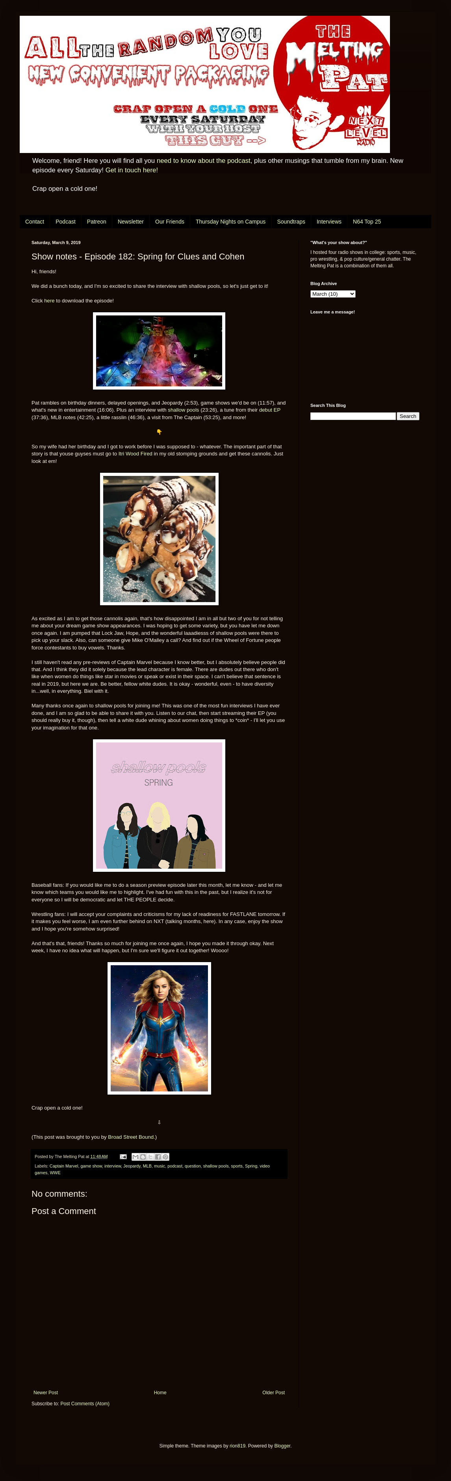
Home (160, 1392)
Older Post (273, 1392)
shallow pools (183, 410)
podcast (174, 1166)
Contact (34, 221)
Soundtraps (291, 221)
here (49, 301)
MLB (147, 1166)
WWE (55, 1172)
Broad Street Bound (131, 1137)
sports (237, 1166)
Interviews (329, 221)
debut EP (269, 410)
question (193, 1166)
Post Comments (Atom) (85, 1403)
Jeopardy (132, 1166)
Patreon (96, 221)
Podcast (66, 221)
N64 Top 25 (367, 221)
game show (91, 1166)
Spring (251, 1166)
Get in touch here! (132, 170)
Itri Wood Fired (135, 454)
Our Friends (169, 221)
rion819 (237, 1446)
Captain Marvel (64, 1166)
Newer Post (45, 1392)
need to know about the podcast (204, 160)
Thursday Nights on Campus (230, 221)
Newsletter (131, 221)
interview (112, 1166)
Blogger (282, 1446)
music (159, 1166)
